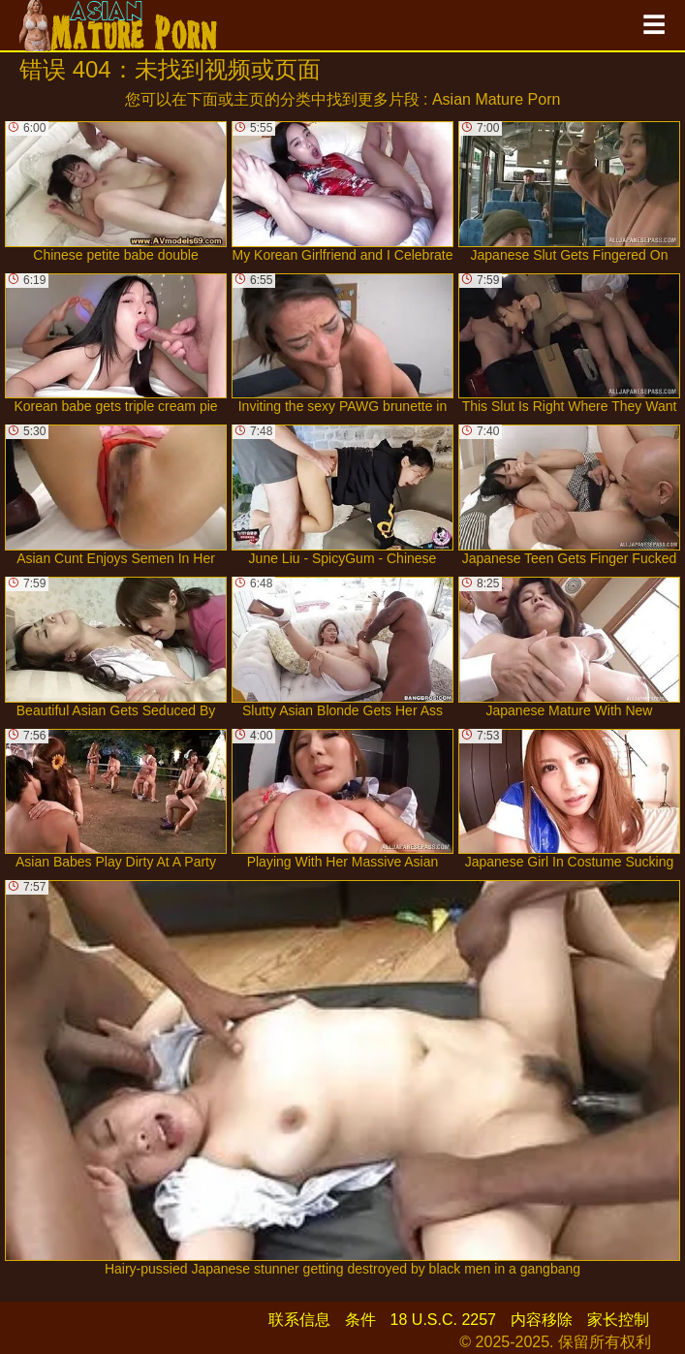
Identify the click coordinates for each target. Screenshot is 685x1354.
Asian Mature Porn (496, 99)
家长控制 (618, 1319)
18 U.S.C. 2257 (443, 1319)
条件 (360, 1319)
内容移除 (542, 1319)
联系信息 (299, 1319)
